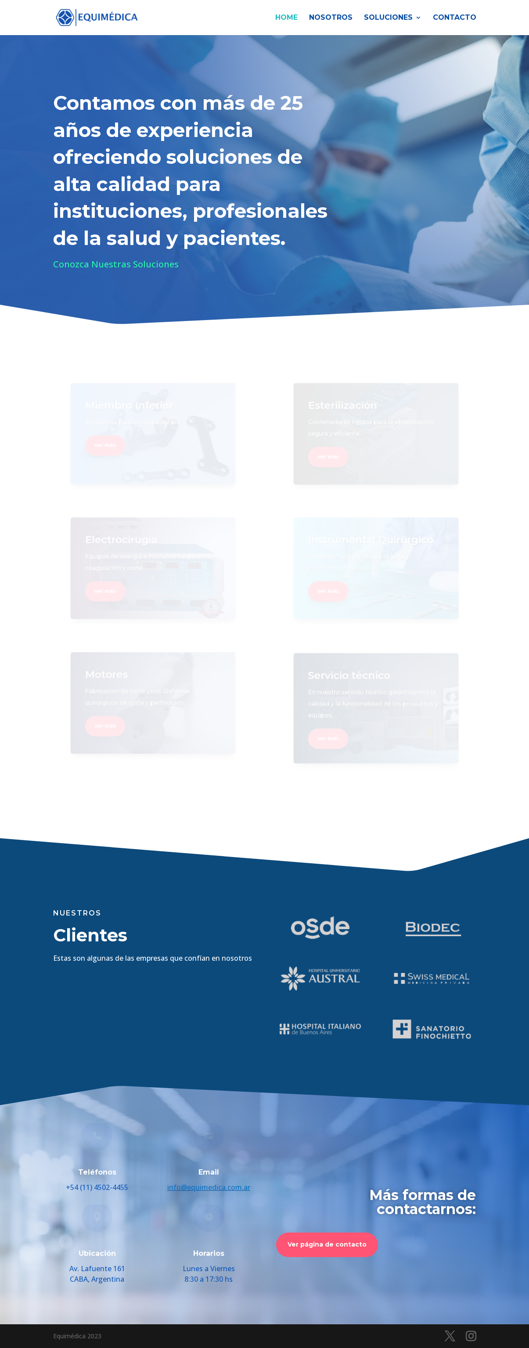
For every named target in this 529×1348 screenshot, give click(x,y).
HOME (286, 18)
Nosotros (331, 18)
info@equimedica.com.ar (208, 1187)
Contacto (454, 18)
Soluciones (388, 18)
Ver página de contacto (327, 1244)
